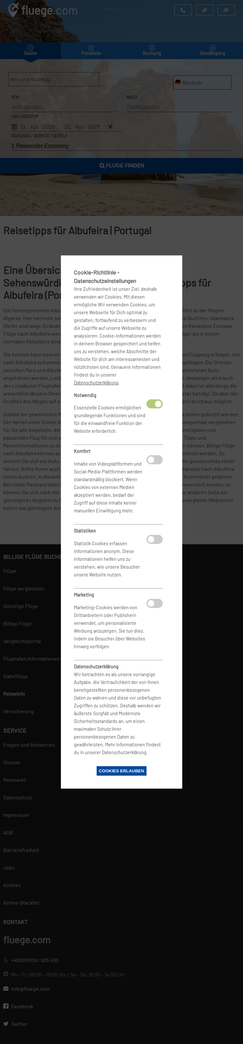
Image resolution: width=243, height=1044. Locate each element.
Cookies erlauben (121, 770)
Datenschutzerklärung (96, 382)
